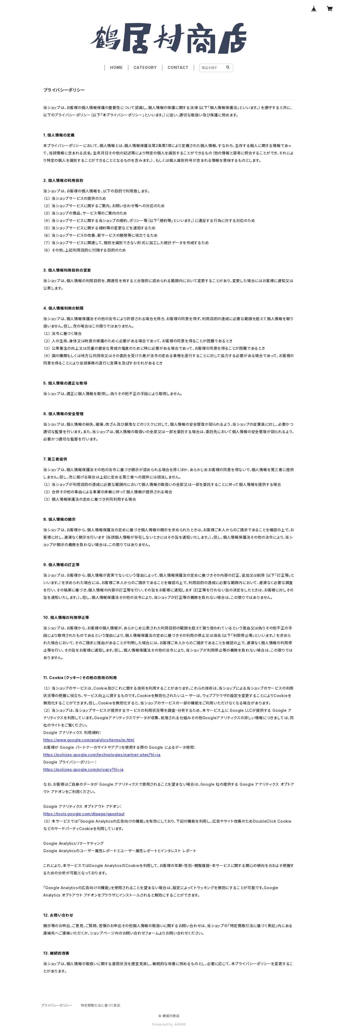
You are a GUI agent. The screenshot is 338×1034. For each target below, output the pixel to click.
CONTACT (178, 67)
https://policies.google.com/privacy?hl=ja (83, 769)
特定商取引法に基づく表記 (100, 1005)
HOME (116, 67)
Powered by (169, 1024)
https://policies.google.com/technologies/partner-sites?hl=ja (102, 754)
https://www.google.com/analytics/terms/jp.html (88, 740)
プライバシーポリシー (56, 1005)
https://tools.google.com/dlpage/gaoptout (84, 814)
